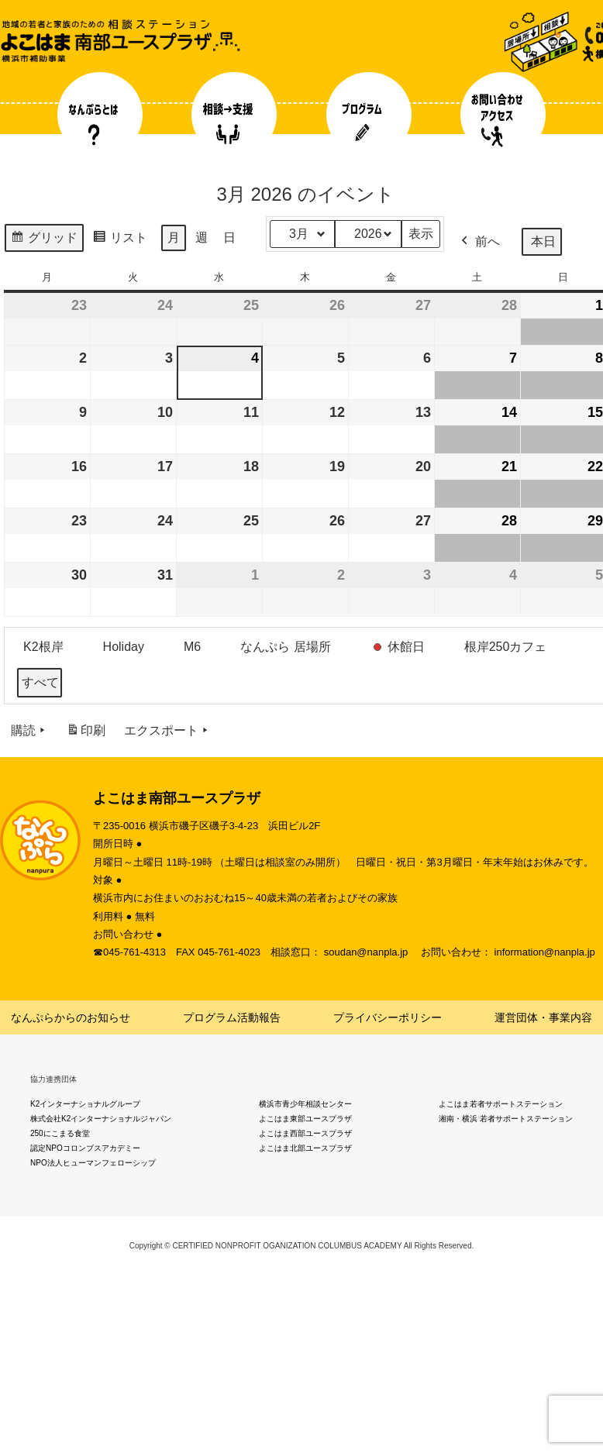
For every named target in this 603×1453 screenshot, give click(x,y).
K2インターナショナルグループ (85, 1104)
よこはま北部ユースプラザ (305, 1148)
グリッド (44, 240)
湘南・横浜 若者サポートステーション (506, 1118)
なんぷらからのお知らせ (70, 1017)
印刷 (85, 733)
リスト (119, 240)
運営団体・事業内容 (543, 1017)
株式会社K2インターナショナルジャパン (100, 1118)
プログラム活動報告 (232, 1017)
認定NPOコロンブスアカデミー (85, 1148)
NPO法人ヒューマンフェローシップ (93, 1163)
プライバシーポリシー (387, 1017)
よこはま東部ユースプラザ (305, 1118)
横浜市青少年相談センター (305, 1104)
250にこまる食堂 (60, 1133)
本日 (543, 241)
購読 (29, 731)
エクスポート (167, 731)
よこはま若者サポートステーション (501, 1104)
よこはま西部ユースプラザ (305, 1133)
